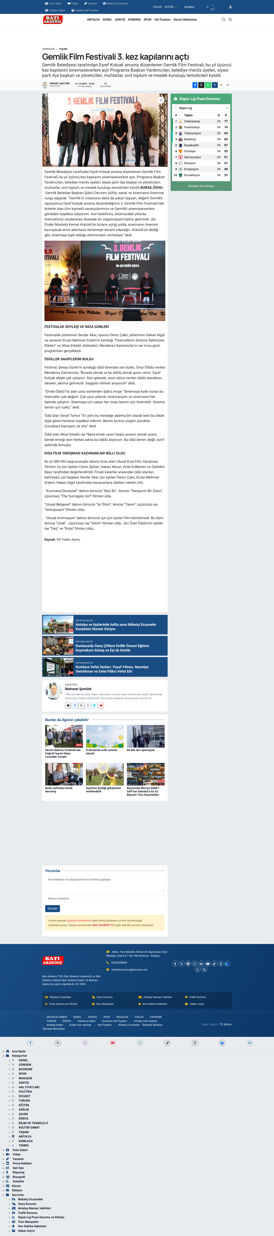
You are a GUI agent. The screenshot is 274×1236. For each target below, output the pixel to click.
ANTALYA (93, 19)
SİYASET (21, 1096)
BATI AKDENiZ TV (103, 925)
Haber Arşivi (194, 1004)
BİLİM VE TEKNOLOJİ (30, 1123)
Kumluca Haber (84, 1021)
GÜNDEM (134, 19)
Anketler (15, 1181)
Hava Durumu (102, 997)
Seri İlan (15, 1168)
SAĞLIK (136, 1017)
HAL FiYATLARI (25, 1087)
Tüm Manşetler (103, 1004)
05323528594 (119, 962)
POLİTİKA (22, 1091)
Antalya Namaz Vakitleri (155, 997)
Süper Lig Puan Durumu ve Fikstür (38, 1217)
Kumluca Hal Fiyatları (112, 1021)
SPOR (147, 19)
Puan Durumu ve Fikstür (61, 1004)
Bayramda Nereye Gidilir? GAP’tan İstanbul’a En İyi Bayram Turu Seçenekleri (143, 791)
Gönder (53, 908)
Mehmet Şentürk (78, 689)
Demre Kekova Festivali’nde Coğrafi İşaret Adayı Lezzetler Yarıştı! (63, 753)
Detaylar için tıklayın (201, 186)
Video (73, 3)
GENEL (107, 19)
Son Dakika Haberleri (152, 1004)
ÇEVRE (20, 1114)
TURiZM (49, 1021)
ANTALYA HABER (54, 1017)
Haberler (48, 48)
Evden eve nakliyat (78, 1024)
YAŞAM (63, 48)
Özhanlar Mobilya (152, 1024)
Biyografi (15, 1177)
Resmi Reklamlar (185, 19)
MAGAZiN (120, 1017)
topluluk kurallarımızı (79, 920)
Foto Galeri (53, 3)
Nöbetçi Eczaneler (115, 3)
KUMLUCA (22, 1141)
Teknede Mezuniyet (53, 1028)
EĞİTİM (20, 1105)
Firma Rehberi (19, 1163)
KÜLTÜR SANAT (26, 1127)
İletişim (14, 1190)
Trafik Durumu (195, 997)
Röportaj (15, 1172)
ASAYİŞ (120, 19)
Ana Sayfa (16, 1051)
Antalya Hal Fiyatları (85, 10)
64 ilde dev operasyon (141, 750)
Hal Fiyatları (162, 19)
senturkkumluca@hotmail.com (129, 969)
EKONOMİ (154, 1017)
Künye (13, 1186)
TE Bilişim (226, 1024)
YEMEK (20, 1145)
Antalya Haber (55, 10)
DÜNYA (64, 1021)
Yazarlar (90, 3)
